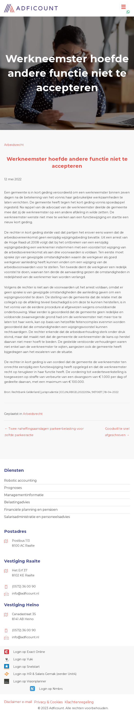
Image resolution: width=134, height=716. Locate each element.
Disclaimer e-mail (18, 702)
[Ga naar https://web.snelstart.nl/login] (67, 666)
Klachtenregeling (79, 702)
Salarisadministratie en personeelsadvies (37, 517)
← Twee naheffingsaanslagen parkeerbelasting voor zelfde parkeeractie (44, 430)
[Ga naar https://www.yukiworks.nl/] (67, 659)
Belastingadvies (17, 502)
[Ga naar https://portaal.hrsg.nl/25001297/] (67, 674)
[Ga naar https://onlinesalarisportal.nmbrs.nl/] (67, 688)
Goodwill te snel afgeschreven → (117, 430)
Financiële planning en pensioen (31, 510)
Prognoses (13, 488)
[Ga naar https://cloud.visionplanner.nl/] (67, 681)
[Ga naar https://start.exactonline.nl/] (67, 651)
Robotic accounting (20, 480)
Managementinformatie (24, 495)
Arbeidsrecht (14, 145)
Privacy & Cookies (48, 702)
